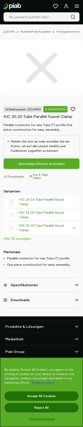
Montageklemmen (67, 31)
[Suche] (74, 17)
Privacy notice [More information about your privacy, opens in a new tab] (43, 382)
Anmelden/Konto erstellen (41, 163)
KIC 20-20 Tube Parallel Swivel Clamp (41, 228)
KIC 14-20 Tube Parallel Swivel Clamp (41, 215)
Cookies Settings (41, 419)
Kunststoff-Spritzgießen (36, 31)
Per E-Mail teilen (38, 176)
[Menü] (76, 6)
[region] (41, 392)
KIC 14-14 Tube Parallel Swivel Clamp (41, 202)
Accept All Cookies (41, 396)
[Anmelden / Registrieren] (66, 6)
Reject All (41, 407)
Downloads (14, 176)
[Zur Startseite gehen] (12, 6)
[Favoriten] (55, 6)
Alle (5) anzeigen (17, 238)
